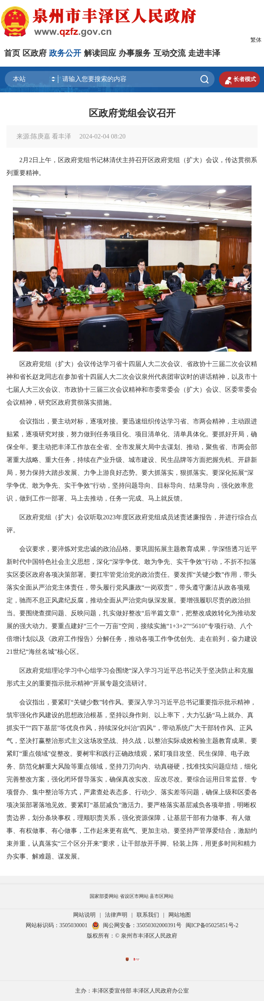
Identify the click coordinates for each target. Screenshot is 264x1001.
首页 (12, 53)
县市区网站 (161, 896)
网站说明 (84, 915)
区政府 (35, 53)
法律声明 (116, 915)
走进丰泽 (204, 53)
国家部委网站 (104, 896)
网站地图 (179, 915)
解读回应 (100, 53)
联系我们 (148, 915)
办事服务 (135, 53)
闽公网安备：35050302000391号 (137, 925)
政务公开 (65, 53)
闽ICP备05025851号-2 (212, 925)
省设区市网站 (134, 896)
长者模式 (239, 79)
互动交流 (169, 53)
